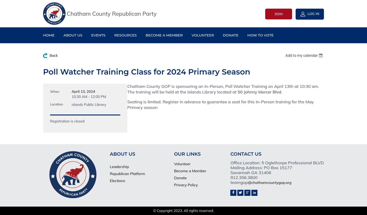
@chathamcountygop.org (269, 182)
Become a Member (190, 170)
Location (56, 104)
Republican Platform (127, 173)
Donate (180, 178)
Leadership (119, 166)
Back (54, 55)
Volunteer (182, 163)
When (54, 92)
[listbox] (304, 55)
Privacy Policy (186, 185)
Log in (313, 14)
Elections (117, 180)
